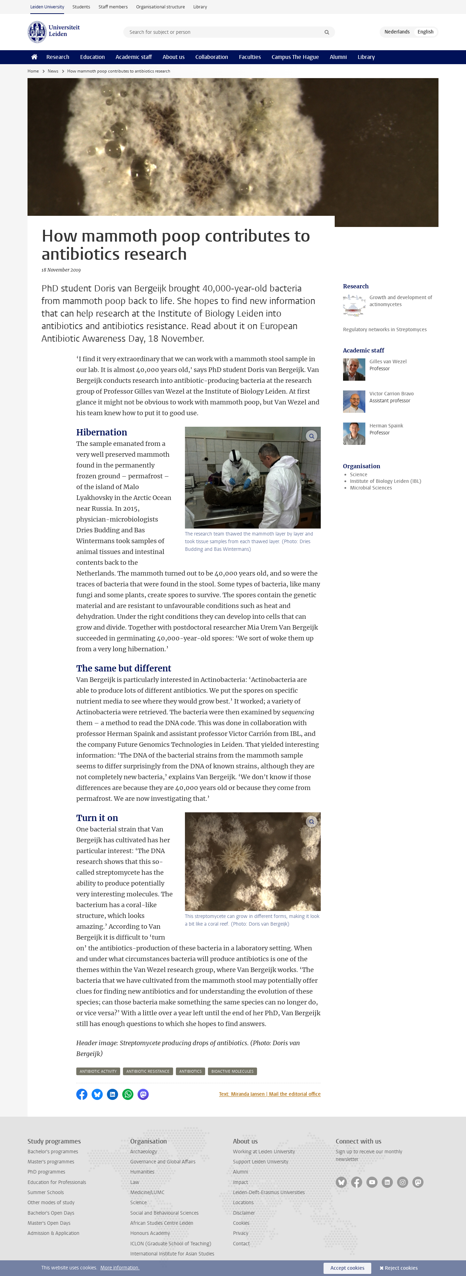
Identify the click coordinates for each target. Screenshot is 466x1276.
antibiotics (190, 1071)
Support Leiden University (260, 1162)
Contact (241, 1243)
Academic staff (134, 57)
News (53, 71)
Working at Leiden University (264, 1151)
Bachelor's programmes (53, 1151)
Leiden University (47, 7)
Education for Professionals (57, 1182)
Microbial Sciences (371, 488)
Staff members (113, 7)
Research (57, 57)
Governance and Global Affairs (162, 1162)
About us (174, 57)
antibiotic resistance (148, 1071)
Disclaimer (244, 1213)
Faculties (250, 57)
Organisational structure (160, 7)
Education (92, 57)
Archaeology (143, 1151)
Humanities (142, 1172)
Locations (243, 1202)
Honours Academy (150, 1233)
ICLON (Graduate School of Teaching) (170, 1243)
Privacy (240, 1233)
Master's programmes (51, 1162)
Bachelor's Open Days (51, 1213)
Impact (240, 1182)
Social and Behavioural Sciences (164, 1213)
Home (33, 71)
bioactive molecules (232, 1071)
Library (200, 7)
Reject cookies (401, 1268)
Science (358, 474)
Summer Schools (46, 1192)
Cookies (241, 1223)
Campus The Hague (295, 57)
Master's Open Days (49, 1223)
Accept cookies (347, 1268)
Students (81, 7)
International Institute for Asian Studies (172, 1254)
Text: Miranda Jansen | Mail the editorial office (270, 1094)
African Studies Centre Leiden (161, 1223)
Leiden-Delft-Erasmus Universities (269, 1192)
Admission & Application (53, 1233)
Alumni (338, 57)
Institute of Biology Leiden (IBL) (385, 481)
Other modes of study (51, 1202)
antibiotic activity (98, 1071)
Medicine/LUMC (147, 1192)
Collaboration (211, 57)
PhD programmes (46, 1172)
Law (134, 1182)
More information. (120, 1267)
